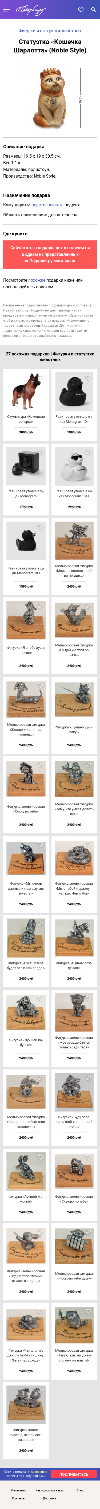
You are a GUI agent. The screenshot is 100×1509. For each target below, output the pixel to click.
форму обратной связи (75, 315)
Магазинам (18, 1490)
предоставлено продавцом (45, 305)
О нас (80, 1490)
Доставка (49, 1498)
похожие (36, 280)
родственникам (47, 204)
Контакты (18, 1498)
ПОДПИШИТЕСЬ (73, 1474)
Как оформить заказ (49, 1490)
